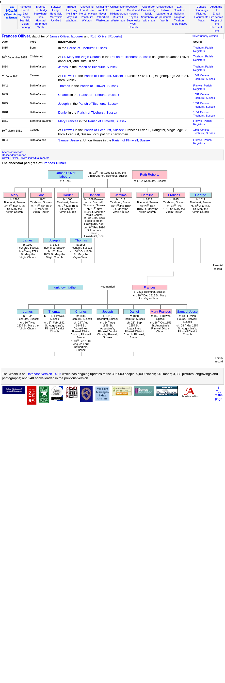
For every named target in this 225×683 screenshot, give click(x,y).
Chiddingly (102, 6)
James (63, 67)
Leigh (25, 23)
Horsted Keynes (133, 15)
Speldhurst (164, 17)
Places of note (216, 29)
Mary (14, 195)
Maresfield (56, 17)
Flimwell (68, 76)
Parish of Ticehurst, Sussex (87, 48)
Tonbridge (25, 27)
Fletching (71, 10)
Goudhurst (133, 10)
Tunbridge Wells (41, 25)
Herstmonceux (88, 13)
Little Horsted (41, 19)
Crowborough (165, 6)
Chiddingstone (119, 6)
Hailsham (179, 13)
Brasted (40, 6)
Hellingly (71, 13)
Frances (174, 195)
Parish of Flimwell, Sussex (99, 86)
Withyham (149, 20)
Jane (41, 195)
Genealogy (201, 10)
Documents (201, 17)
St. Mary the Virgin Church (81, 57)
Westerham (118, 20)
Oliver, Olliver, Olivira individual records (25, 157)
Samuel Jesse (68, 140)
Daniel (62, 112)
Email (216, 13)
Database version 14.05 (44, 374)
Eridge (56, 10)
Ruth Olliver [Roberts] (106, 36)
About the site (216, 8)
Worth (164, 20)
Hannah (94, 195)
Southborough (149, 17)
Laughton (179, 17)
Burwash (56, 6)
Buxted (71, 6)
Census (201, 6)
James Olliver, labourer (66, 36)
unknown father (65, 287)
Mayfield (71, 17)
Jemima (121, 195)
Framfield (102, 10)
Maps (201, 20)
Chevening (87, 6)
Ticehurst (179, 20)
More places (179, 23)
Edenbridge (41, 10)
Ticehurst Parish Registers (203, 49)
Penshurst (87, 17)
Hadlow (164, 10)
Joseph (63, 103)
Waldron (87, 20)
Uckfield (56, 20)
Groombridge (149, 10)
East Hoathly (25, 15)
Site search (216, 17)
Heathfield (56, 13)
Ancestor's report (12, 152)
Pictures (201, 13)
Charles (63, 95)
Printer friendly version (204, 35)
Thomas (64, 86)
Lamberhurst (164, 13)
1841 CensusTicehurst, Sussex (204, 77)
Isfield (148, 13)
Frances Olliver (16, 36)
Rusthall (118, 17)
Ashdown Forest (25, 8)
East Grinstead (180, 8)
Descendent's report (14, 155)
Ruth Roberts (150, 174)
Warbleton (102, 20)
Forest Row (87, 10)
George (200, 195)
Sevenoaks (133, 20)
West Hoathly (133, 25)
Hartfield (25, 20)
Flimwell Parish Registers (202, 87)
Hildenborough (119, 13)
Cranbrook (148, 6)
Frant (118, 10)
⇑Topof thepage (218, 393)
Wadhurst (71, 20)
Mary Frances (68, 121)
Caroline (147, 195)
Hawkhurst (40, 13)
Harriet (68, 195)
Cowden (133, 6)
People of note (216, 22)
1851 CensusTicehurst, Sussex (204, 96)
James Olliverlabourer (66, 174)
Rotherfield (102, 17)
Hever (102, 13)
